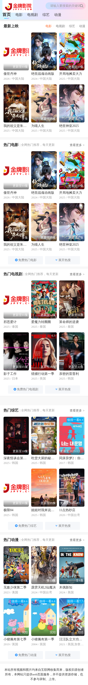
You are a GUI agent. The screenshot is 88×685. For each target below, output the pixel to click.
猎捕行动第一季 (42, 374)
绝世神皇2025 (69, 126)
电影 (19, 15)
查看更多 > (77, 145)
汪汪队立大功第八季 (71, 639)
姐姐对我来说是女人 (44, 510)
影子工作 (10, 374)
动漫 (57, 15)
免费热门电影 (25, 260)
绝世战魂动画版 (42, 73)
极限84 (8, 510)
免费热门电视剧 (25, 389)
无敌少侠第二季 (15, 587)
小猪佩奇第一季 (42, 639)
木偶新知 (65, 587)
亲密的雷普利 (69, 374)
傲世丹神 (10, 73)
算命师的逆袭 (69, 322)
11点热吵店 (67, 510)
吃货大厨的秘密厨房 (44, 458)
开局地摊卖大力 (70, 73)
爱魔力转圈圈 (41, 322)
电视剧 (32, 15)
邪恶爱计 (10, 322)
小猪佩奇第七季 (15, 639)
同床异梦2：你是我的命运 (71, 458)
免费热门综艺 (25, 525)
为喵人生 (37, 126)
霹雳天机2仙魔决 (43, 587)
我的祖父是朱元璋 (16, 126)
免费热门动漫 (25, 655)
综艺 (46, 15)
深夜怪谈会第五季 (16, 458)
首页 (6, 14)
